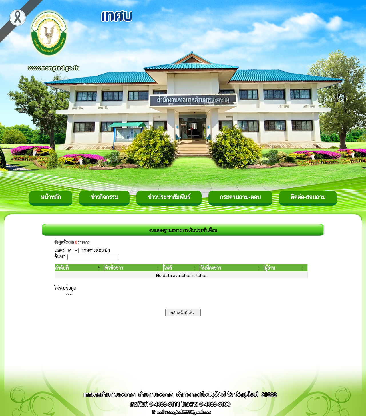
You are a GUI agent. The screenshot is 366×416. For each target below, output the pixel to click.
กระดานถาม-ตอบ (240, 197)
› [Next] (70, 294)
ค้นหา (59, 256)
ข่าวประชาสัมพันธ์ (169, 197)
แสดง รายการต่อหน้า (82, 250)
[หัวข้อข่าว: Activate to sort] (133, 267)
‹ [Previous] (68, 294)
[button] (62, 268)
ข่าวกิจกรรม (104, 197)
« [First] (67, 294)
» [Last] (72, 294)
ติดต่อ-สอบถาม (308, 197)
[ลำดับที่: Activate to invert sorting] (79, 267)
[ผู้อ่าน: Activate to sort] (286, 267)
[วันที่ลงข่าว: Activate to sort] (232, 267)
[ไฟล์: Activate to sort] (182, 267)
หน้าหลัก (51, 197)
